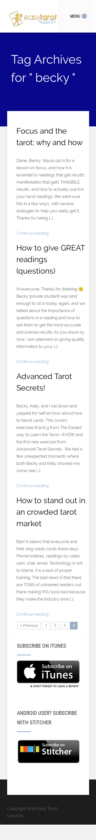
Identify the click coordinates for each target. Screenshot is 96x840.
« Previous (29, 625)
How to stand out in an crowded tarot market (50, 512)
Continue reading (32, 233)
